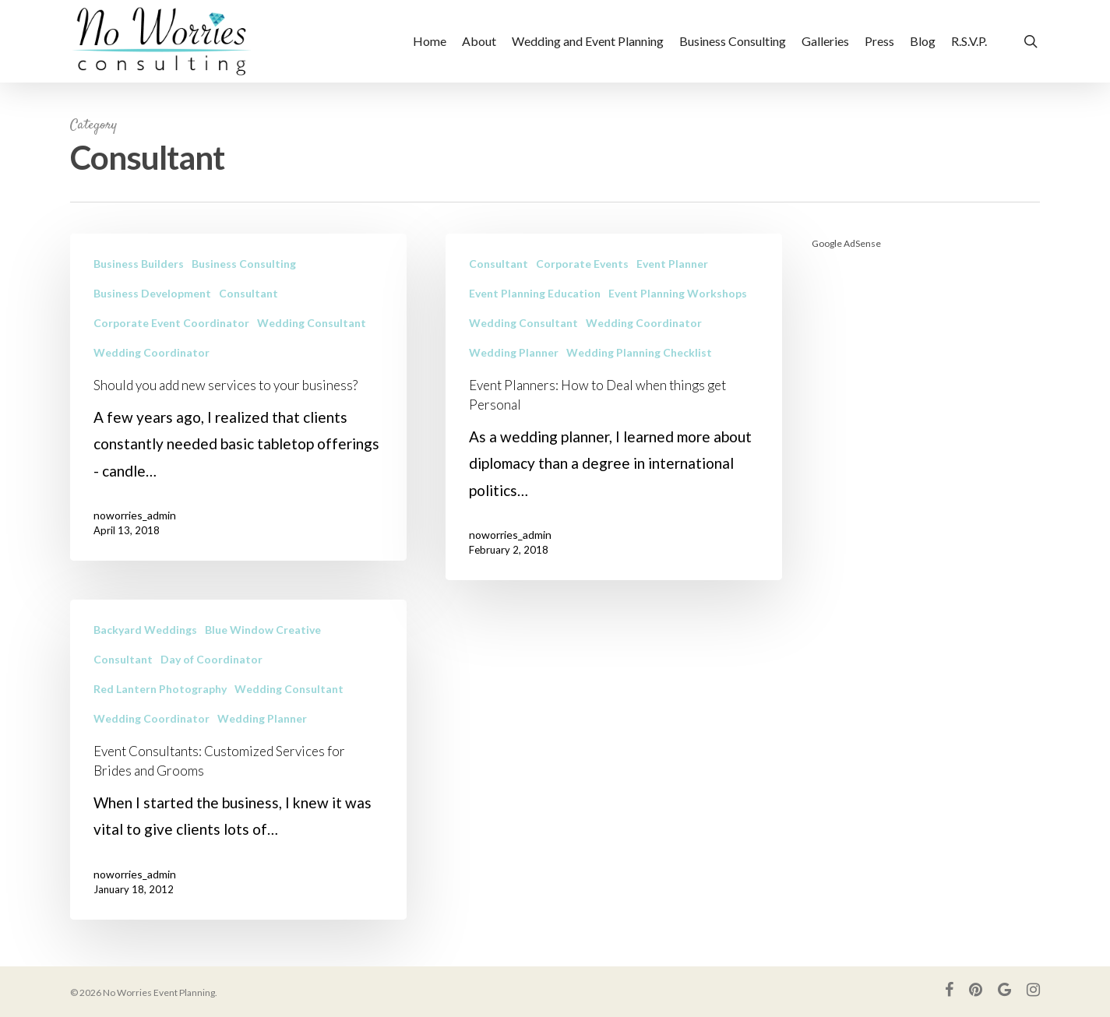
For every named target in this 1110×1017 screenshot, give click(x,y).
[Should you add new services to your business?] (238, 397)
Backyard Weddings (145, 643)
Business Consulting (244, 263)
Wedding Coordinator (151, 352)
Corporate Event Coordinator (171, 322)
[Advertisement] (926, 498)
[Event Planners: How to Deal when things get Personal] (614, 407)
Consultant (248, 293)
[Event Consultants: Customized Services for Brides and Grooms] (238, 774)
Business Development (152, 293)
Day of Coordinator (211, 673)
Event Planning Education (535, 293)
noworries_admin (134, 515)
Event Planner (672, 263)
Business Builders (138, 263)
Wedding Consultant (311, 322)
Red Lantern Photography (160, 702)
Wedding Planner (514, 352)
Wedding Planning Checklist (639, 352)
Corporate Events (582, 263)
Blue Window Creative (263, 643)
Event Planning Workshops (677, 293)
